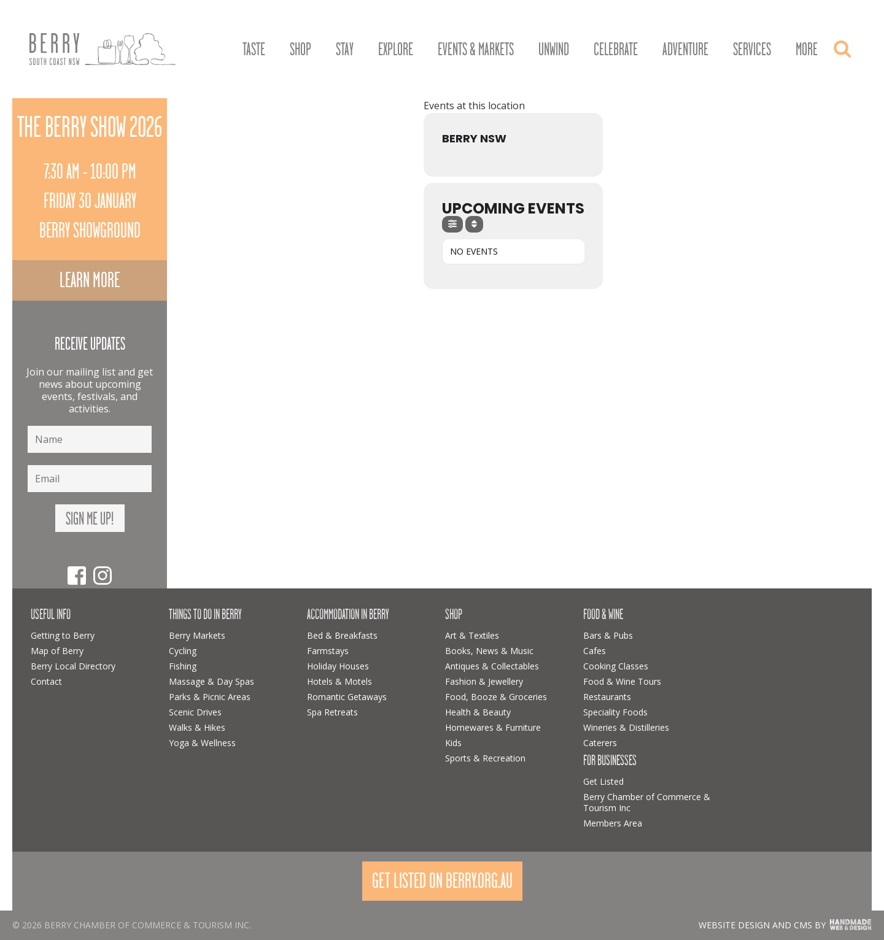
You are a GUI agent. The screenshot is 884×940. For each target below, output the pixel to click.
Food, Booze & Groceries (496, 697)
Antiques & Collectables (492, 666)
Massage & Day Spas (211, 681)
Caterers (600, 743)
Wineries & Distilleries (626, 727)
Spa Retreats (332, 712)
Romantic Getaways (347, 697)
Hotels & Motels (339, 681)
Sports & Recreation (485, 758)
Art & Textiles (472, 635)
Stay (345, 49)
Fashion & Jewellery (484, 681)
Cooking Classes (615, 666)
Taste (253, 49)
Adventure (685, 49)
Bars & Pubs (608, 635)
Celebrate (616, 49)
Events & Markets (476, 49)
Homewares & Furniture (493, 727)
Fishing (182, 666)
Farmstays (328, 651)
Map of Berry (57, 651)
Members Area (612, 823)
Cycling (182, 651)
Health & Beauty (478, 712)
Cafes (594, 651)
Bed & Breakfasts (342, 635)
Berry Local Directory (73, 666)
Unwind (553, 49)
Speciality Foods (615, 712)
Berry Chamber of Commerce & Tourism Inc (646, 802)
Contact (46, 681)
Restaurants (607, 697)
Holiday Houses (338, 666)
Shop (300, 49)
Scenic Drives (195, 712)
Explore (395, 49)
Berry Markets (197, 635)
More (807, 49)
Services (752, 49)
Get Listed (603, 781)
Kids (453, 743)
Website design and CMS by (762, 925)
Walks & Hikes (197, 727)
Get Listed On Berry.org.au (442, 881)
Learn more (90, 280)
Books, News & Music (489, 651)
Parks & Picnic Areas (209, 697)
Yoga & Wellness (202, 743)
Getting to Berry (63, 635)
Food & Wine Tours (622, 681)
